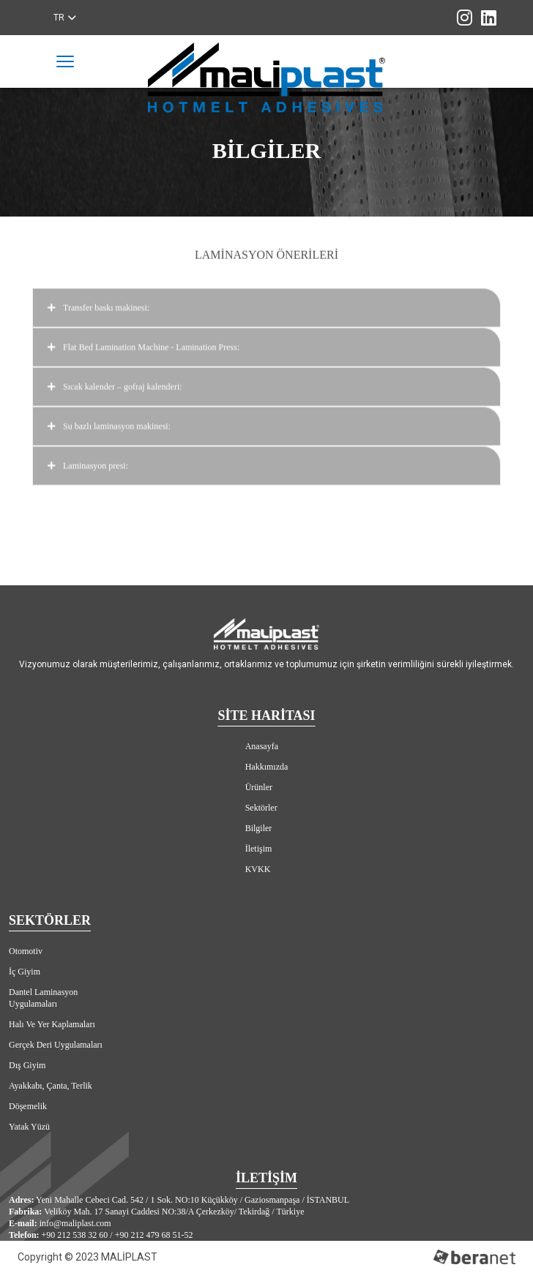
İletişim (258, 849)
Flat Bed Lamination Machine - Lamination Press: (266, 344)
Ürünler (258, 787)
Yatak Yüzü (29, 1127)
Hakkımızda (266, 767)
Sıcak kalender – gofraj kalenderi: (266, 383)
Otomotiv (25, 951)
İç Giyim (24, 971)
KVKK (258, 869)
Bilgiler (258, 828)
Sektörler (261, 808)
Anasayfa (261, 746)
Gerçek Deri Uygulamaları (55, 1045)
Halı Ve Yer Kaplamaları (52, 1024)
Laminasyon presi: (266, 462)
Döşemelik (28, 1106)
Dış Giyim (27, 1065)
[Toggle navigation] (65, 61)
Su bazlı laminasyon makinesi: (266, 423)
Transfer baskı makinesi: (266, 304)
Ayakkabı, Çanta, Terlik (50, 1086)
